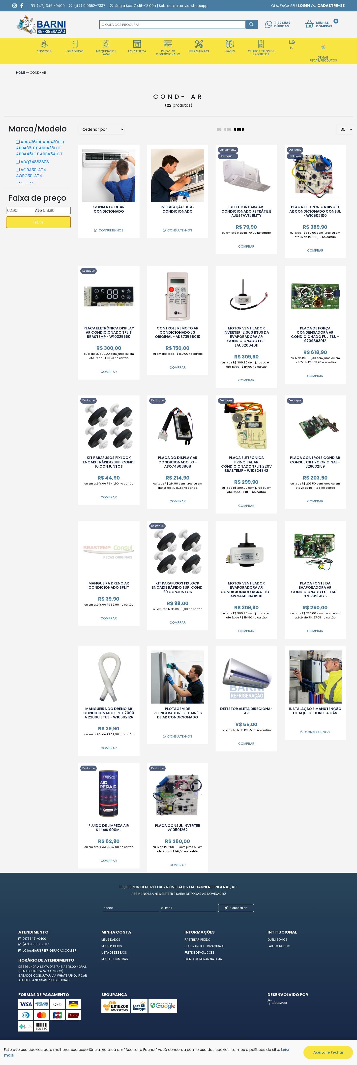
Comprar (246, 246)
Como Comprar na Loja (203, 959)
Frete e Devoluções (199, 952)
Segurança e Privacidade (204, 946)
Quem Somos (277, 939)
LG (292, 45)
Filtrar (38, 222)
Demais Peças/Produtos (323, 51)
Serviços (44, 46)
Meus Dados (110, 939)
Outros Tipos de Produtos (261, 48)
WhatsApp (65, 975)
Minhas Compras (114, 959)
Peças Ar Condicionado (168, 48)
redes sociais (59, 980)
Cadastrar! (236, 908)
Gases (230, 46)
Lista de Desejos (114, 952)
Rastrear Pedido (197, 939)
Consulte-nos (108, 230)
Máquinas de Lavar (106, 48)
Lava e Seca (137, 46)
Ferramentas (199, 46)
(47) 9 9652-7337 (33, 944)
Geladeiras (75, 46)
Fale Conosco (279, 946)
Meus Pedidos (111, 946)
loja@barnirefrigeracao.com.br (47, 950)
